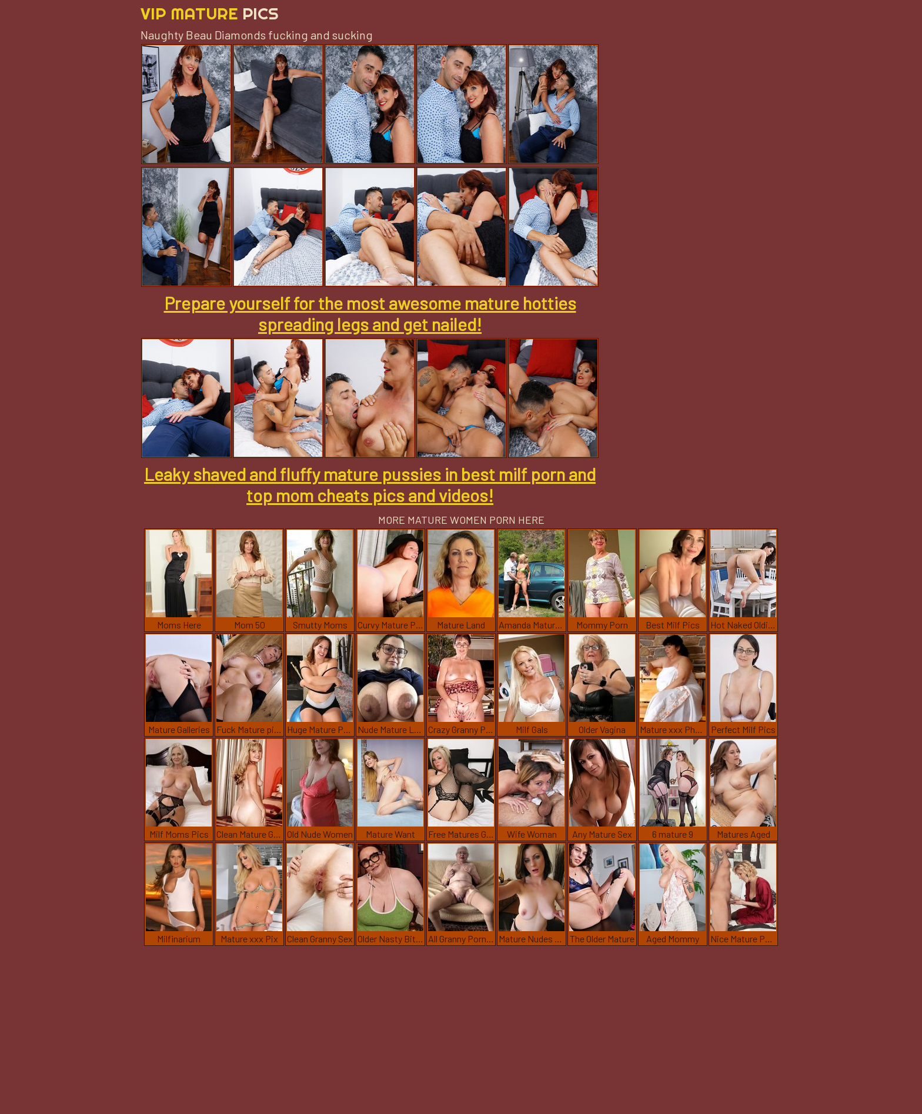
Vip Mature (210, 13)
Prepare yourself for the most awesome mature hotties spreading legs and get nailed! (370, 313)
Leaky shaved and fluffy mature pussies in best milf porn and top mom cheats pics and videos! (370, 484)
